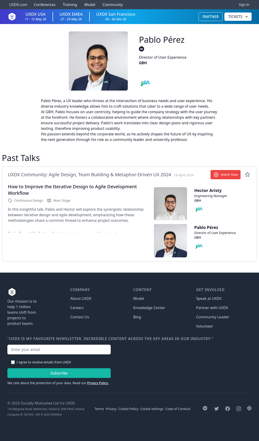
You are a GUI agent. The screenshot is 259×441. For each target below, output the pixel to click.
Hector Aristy (208, 190)
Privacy (111, 409)
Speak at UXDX (208, 298)
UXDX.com (18, 4)
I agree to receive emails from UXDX (44, 362)
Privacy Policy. (98, 383)
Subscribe (59, 373)
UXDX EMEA (71, 16)
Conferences (44, 4)
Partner (210, 16)
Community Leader (212, 316)
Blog (137, 316)
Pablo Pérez (206, 227)
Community (113, 4)
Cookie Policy (128, 409)
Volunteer (204, 326)
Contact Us (79, 316)
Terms (99, 409)
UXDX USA (35, 16)
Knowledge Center (149, 307)
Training (70, 4)
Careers (77, 307)
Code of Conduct (178, 409)
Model (89, 4)
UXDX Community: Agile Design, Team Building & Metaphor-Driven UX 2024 (89, 174)
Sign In (244, 4)
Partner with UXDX (212, 307)
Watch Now (225, 174)
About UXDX (80, 298)
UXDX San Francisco (115, 16)
